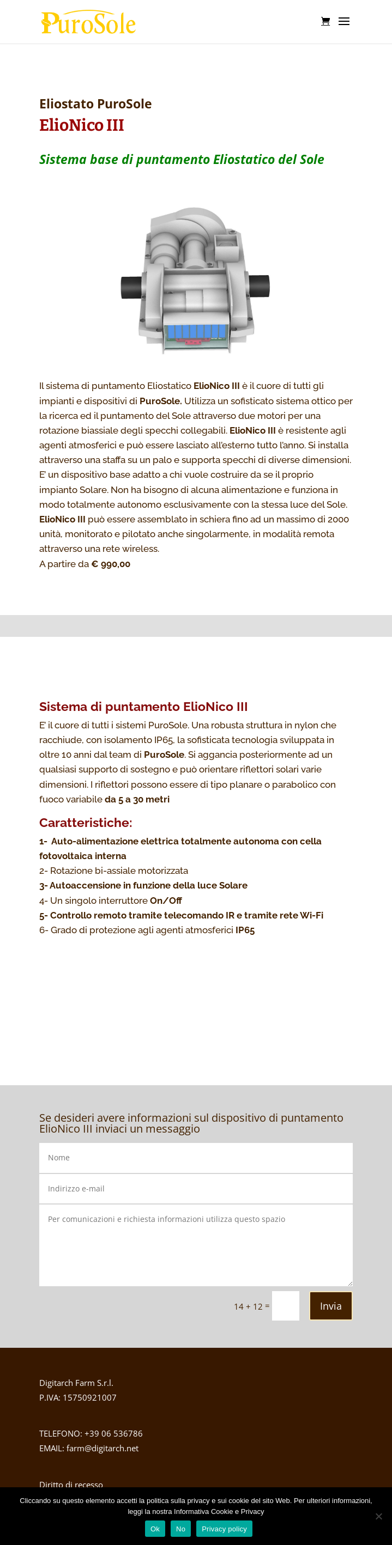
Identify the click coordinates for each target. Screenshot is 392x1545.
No (180, 1529)
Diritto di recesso (71, 1484)
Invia (331, 1305)
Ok (155, 1529)
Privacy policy (224, 1529)
